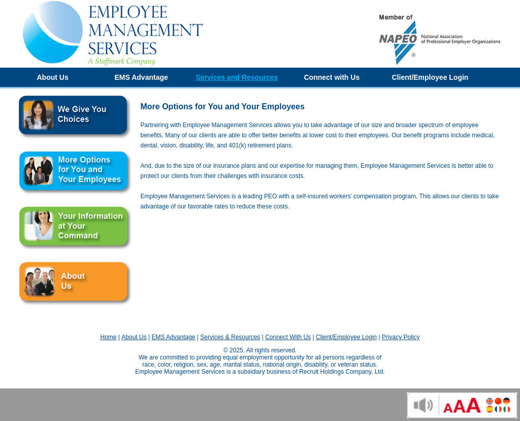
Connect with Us (332, 77)
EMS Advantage (141, 77)
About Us (53, 77)
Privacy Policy (401, 337)
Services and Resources (237, 77)
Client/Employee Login (430, 77)
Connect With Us (288, 337)
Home (108, 337)
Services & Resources (230, 337)
